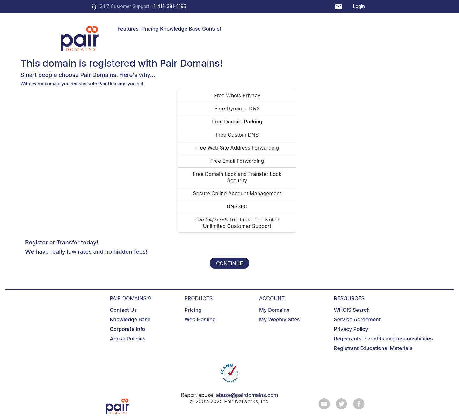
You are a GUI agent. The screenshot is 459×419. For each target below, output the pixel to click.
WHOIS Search (352, 310)
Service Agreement (357, 319)
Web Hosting (200, 319)
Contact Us (123, 310)
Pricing (150, 29)
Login (359, 6)
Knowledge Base (180, 29)
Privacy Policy (351, 329)
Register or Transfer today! (61, 242)
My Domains (274, 310)
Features (128, 29)
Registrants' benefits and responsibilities (383, 338)
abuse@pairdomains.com (247, 395)
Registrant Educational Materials (373, 348)
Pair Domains (190, 63)
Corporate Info (127, 329)
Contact (211, 29)
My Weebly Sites (279, 319)
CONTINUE (229, 263)
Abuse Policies (127, 338)
